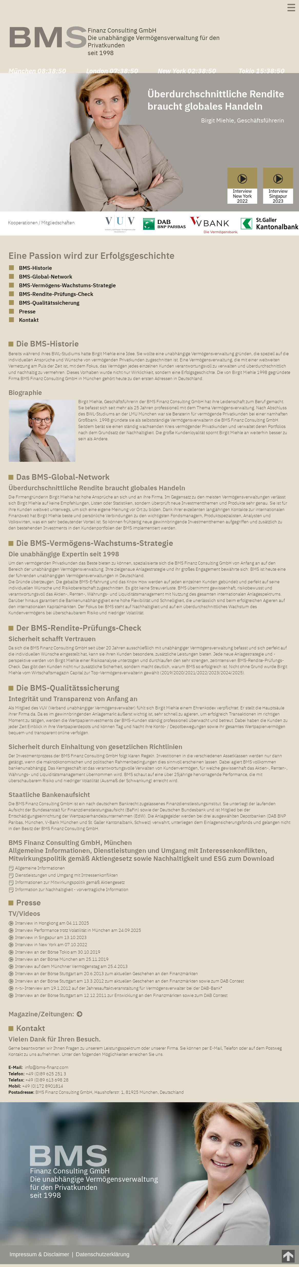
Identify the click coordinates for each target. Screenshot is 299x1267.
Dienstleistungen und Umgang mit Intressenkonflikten (66, 878)
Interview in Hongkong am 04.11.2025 (52, 925)
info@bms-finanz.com (46, 1070)
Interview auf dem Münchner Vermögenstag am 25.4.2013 (71, 969)
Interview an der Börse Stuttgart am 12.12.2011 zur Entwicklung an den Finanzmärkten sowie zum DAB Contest (121, 998)
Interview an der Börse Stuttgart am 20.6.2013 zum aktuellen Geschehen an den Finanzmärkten (106, 976)
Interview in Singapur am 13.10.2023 (51, 940)
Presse (28, 314)
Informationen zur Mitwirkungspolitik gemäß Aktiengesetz (70, 885)
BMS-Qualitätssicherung (50, 306)
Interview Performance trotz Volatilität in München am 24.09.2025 (78, 933)
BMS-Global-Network (46, 280)
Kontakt (29, 322)
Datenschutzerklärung (102, 1257)
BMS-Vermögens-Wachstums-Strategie (70, 288)
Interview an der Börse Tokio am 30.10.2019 (57, 954)
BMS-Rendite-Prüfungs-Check (58, 297)
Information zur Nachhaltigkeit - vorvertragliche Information (71, 892)
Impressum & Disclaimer (39, 1257)
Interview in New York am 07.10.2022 (51, 947)
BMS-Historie (36, 271)
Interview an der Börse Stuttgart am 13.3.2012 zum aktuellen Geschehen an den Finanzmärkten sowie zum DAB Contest (129, 983)
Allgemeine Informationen (40, 870)
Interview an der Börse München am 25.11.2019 (61, 962)
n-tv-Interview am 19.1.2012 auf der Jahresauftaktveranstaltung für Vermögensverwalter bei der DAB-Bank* (118, 991)
